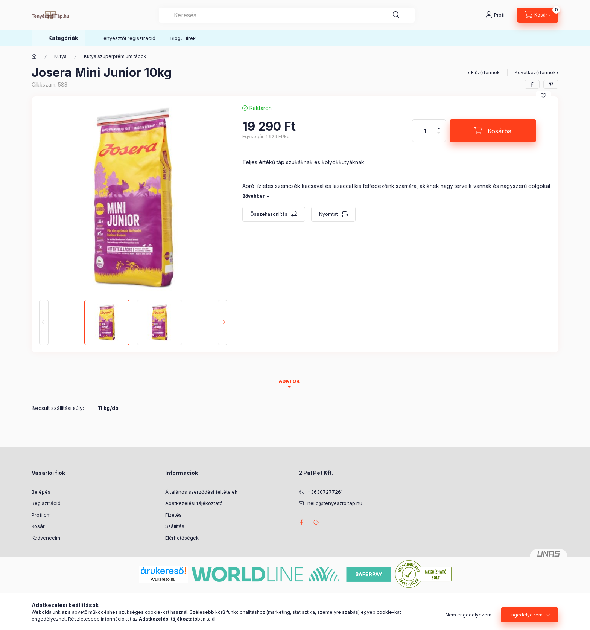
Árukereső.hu (163, 579)
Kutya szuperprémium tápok (115, 56)
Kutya (60, 56)
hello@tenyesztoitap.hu (334, 503)
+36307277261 (325, 492)
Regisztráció (46, 503)
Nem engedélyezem (468, 615)
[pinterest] (550, 84)
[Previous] (44, 322)
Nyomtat (328, 214)
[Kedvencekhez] (543, 95)
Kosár (38, 526)
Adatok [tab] (289, 381)
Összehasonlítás (268, 214)
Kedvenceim (46, 538)
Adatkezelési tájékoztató (194, 503)
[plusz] (439, 125)
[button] (58, 38)
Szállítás (174, 526)
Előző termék (485, 72)
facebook (301, 522)
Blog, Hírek (183, 38)
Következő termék (535, 72)
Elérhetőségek (182, 538)
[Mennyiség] (425, 131)
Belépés (41, 492)
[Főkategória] (34, 56)
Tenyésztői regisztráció (127, 38)
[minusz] (439, 136)
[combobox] (287, 15)
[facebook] (532, 84)
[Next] (222, 322)
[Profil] (497, 15)
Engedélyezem (526, 615)
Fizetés (173, 515)
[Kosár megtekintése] (537, 15)
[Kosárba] (493, 130)
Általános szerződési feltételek (201, 492)
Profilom (41, 515)
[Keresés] (396, 15)
